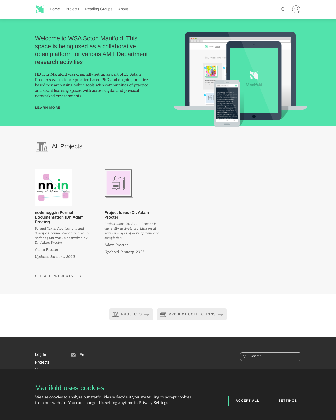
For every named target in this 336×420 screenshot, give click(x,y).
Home (55, 9)
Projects (72, 9)
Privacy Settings (153, 403)
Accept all (247, 400)
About (123, 9)
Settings (287, 400)
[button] (40, 354)
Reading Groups (98, 9)
